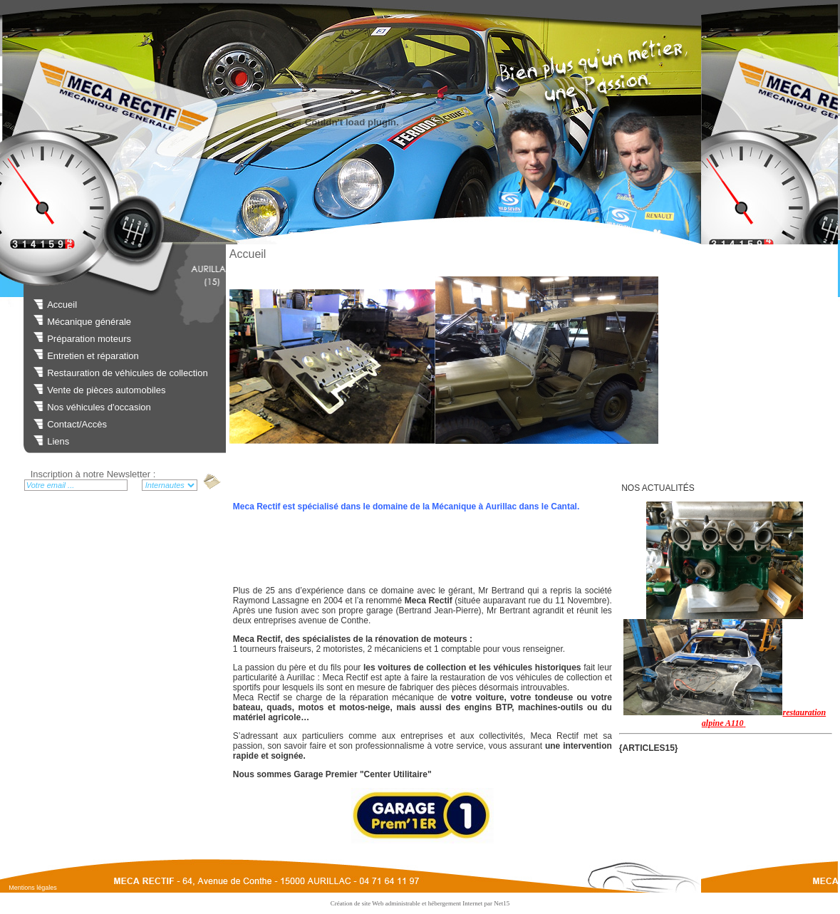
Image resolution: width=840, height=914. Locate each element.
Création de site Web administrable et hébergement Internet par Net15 (420, 903)
